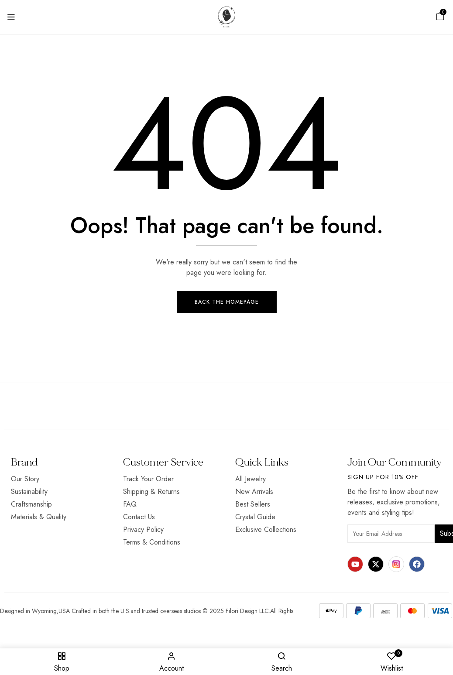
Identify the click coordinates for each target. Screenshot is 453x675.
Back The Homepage (227, 302)
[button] (440, 17)
